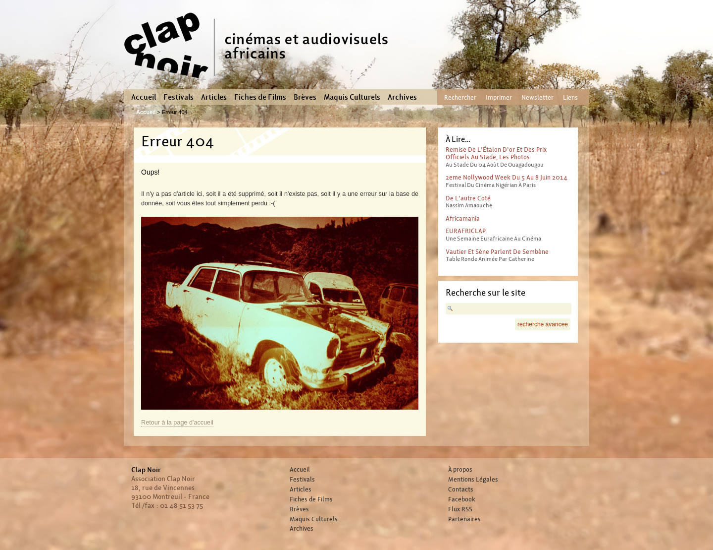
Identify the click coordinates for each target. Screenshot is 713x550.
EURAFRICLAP (466, 231)
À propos (460, 470)
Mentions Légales (473, 480)
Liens (570, 97)
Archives (402, 97)
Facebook (461, 499)
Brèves (305, 97)
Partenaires (464, 519)
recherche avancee (542, 324)
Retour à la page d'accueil (177, 422)
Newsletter (537, 97)
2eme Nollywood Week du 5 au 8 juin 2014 (506, 177)
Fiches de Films (260, 97)
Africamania (463, 218)
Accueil (143, 97)
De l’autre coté (468, 198)
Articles (214, 97)
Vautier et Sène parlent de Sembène (497, 251)
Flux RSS (460, 509)
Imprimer (499, 97)
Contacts (460, 489)
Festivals (178, 97)
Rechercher (460, 97)
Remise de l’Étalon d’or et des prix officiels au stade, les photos (496, 153)
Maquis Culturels (352, 97)
